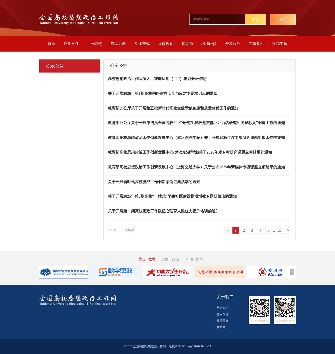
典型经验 (118, 43)
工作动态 (95, 43)
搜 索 (255, 19)
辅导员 (187, 43)
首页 (51, 43)
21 (280, 230)
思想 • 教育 (147, 259)
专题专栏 (256, 43)
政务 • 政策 (170, 259)
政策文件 (71, 43)
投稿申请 (280, 43)
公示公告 (55, 66)
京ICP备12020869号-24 (196, 346)
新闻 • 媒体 (194, 259)
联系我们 (223, 327)
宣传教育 (165, 43)
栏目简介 (223, 314)
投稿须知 (223, 320)
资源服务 (232, 43)
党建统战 (142, 43)
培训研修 (209, 43)
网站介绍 (223, 308)
